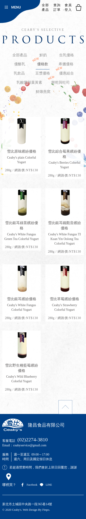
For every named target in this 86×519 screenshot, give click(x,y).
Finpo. (46, 509)
